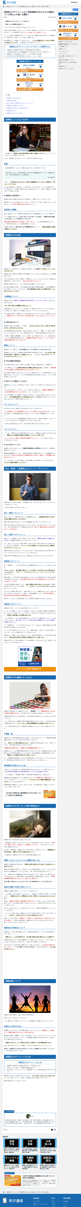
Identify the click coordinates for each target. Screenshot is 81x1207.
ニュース (65, 1204)
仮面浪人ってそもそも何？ (14, 98)
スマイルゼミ (36, 1201)
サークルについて (63, 51)
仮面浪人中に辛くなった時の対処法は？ (17, 108)
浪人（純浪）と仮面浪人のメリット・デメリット (20, 103)
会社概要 (65, 1201)
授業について (62, 49)
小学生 (53, 1204)
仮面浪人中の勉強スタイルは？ (15, 105)
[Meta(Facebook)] (55, 1130)
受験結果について (11, 110)
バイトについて (63, 53)
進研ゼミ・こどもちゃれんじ (40, 1204)
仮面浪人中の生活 (11, 100)
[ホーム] (3, 6)
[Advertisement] (30, 964)
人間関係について (63, 46)
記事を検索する (74, 2)
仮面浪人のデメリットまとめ (14, 113)
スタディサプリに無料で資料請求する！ (28, 669)
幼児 (53, 1201)
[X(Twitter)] (52, 1130)
